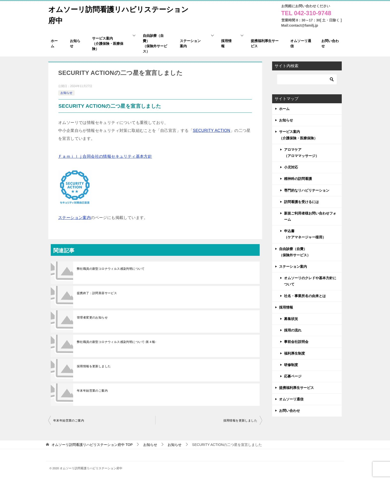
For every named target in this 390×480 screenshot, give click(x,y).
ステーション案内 (74, 217)
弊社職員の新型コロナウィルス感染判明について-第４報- (116, 342)
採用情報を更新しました (94, 366)
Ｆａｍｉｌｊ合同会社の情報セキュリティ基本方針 (105, 156)
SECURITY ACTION (211, 130)
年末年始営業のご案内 (92, 390)
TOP (92, 445)
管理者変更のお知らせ (92, 317)
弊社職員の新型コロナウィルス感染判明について (111, 268)
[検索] (307, 79)
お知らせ (66, 93)
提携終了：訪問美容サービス (97, 293)
